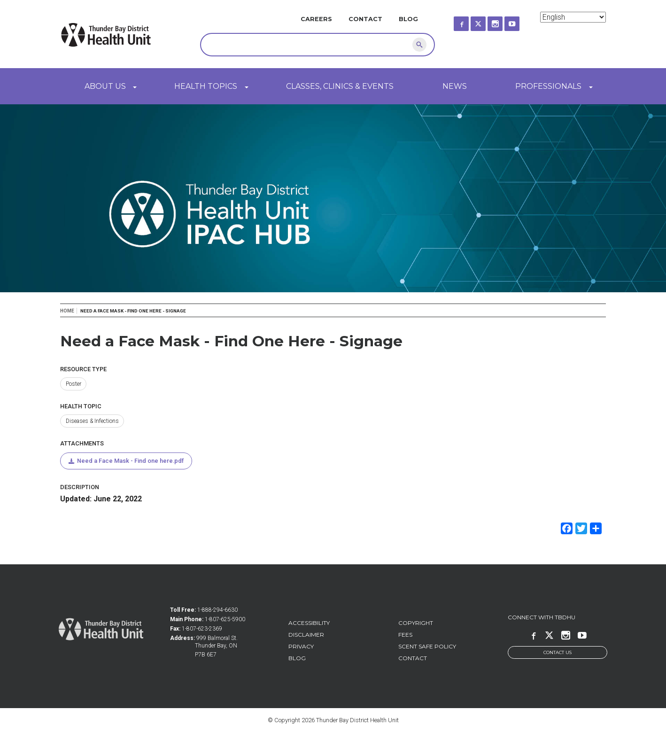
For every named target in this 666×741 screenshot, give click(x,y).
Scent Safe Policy (427, 647)
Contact (365, 19)
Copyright (415, 623)
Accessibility (309, 623)
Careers (316, 19)
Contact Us (557, 653)
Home (67, 311)
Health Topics (205, 86)
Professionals (548, 86)
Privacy (301, 647)
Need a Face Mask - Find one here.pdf (131, 461)
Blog (408, 19)
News (454, 86)
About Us (105, 86)
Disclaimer (306, 635)
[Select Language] (573, 17)
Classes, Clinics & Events (340, 86)
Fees (405, 635)
